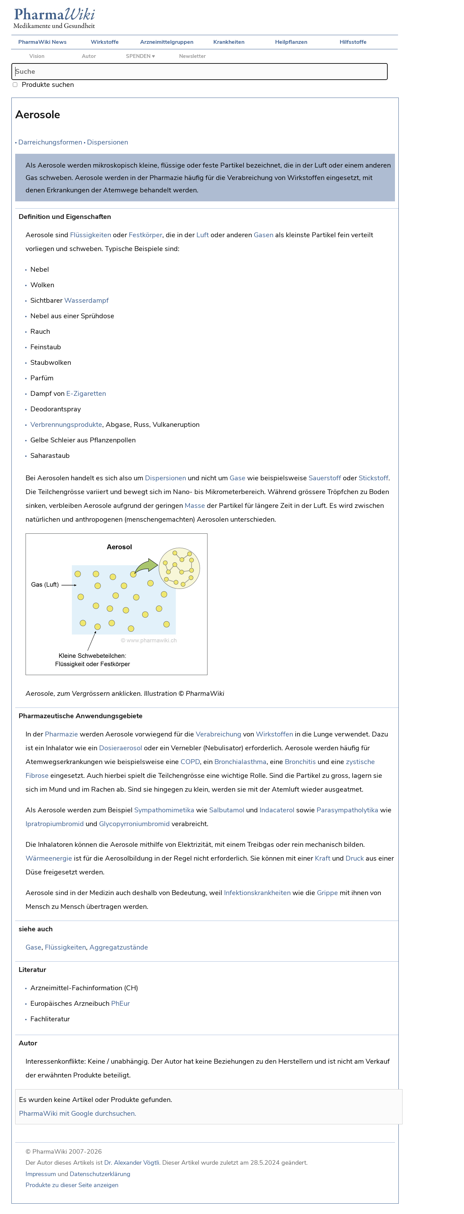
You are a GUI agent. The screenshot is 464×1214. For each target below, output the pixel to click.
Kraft (322, 858)
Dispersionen (107, 142)
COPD (190, 761)
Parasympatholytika (347, 810)
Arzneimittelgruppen (166, 42)
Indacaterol (277, 810)
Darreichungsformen (50, 142)
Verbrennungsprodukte (66, 424)
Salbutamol (226, 810)
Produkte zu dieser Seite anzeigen (72, 1185)
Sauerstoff (325, 478)
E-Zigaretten (86, 393)
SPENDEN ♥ (140, 56)
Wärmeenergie (49, 858)
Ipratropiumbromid (55, 824)
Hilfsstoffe (353, 42)
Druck (355, 858)
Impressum (41, 1174)
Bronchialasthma (240, 761)
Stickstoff (373, 478)
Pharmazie (61, 734)
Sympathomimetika (164, 810)
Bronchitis (300, 761)
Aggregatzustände (118, 947)
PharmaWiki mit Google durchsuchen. (77, 1113)
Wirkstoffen (274, 734)
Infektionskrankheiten (257, 892)
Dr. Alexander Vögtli (131, 1162)
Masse (195, 505)
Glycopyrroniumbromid (134, 824)
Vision (37, 56)
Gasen (263, 235)
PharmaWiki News (42, 42)
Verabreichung (218, 734)
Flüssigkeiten (90, 235)
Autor (89, 56)
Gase (237, 478)
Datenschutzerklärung (100, 1174)
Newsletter (192, 56)
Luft (202, 235)
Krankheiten (228, 42)
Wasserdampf (86, 300)
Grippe (327, 892)
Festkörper (145, 235)
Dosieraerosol (120, 748)
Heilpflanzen (291, 42)
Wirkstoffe (105, 42)
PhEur (120, 1003)
